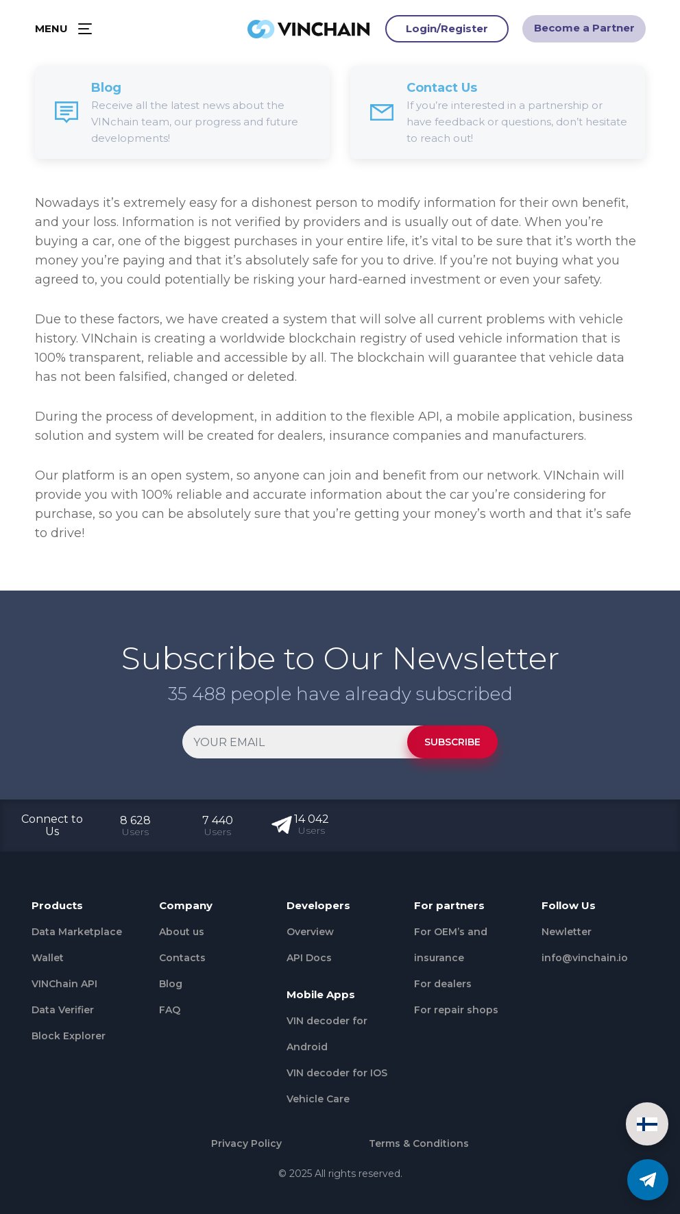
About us (181, 932)
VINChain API (64, 984)
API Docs (309, 958)
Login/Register (447, 30)
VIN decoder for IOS (337, 1073)
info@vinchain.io (585, 958)
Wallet (48, 958)
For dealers (443, 984)
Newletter (567, 932)
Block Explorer (69, 1036)
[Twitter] (571, 987)
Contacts (182, 958)
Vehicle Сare (318, 1099)
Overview (310, 932)
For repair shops (456, 1010)
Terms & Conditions (419, 1143)
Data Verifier (63, 1010)
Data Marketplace (77, 932)
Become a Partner (584, 29)
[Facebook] (545, 987)
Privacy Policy (246, 1143)
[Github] (623, 987)
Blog (170, 984)
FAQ (169, 1010)
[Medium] (597, 987)
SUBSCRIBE (452, 742)
